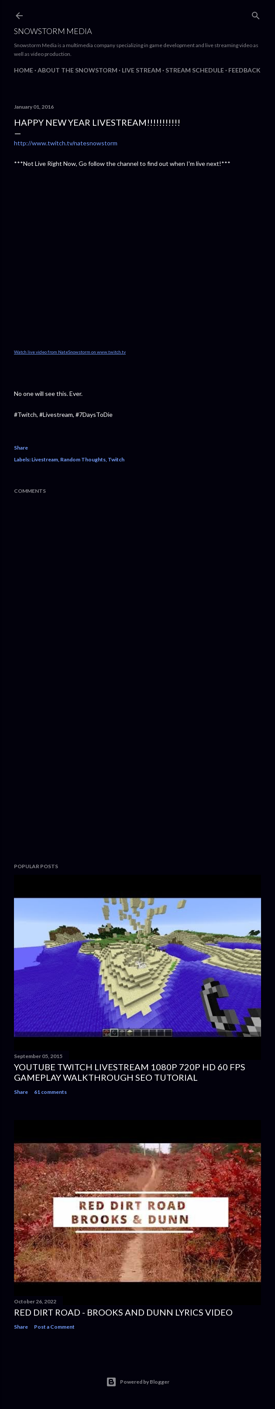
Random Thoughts (83, 459)
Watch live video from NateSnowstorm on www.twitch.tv (70, 351)
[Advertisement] (137, 780)
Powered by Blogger (137, 1382)
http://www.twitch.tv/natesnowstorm (65, 143)
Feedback (244, 70)
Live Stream (141, 70)
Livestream (44, 459)
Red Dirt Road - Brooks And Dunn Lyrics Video (123, 1312)
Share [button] (21, 447)
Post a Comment (54, 1326)
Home (23, 70)
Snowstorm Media (53, 31)
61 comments (50, 1092)
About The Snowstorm (77, 70)
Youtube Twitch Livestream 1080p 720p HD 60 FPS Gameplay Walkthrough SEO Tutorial (129, 1072)
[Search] (256, 13)
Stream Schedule (194, 70)
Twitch (116, 459)
